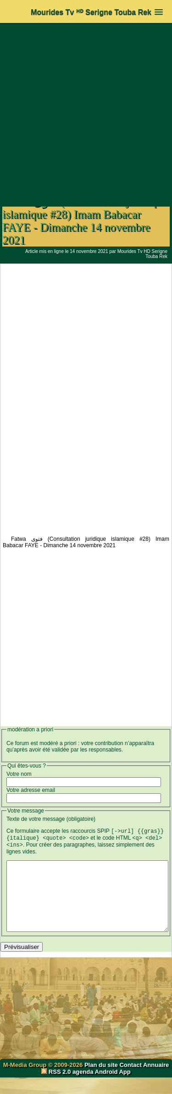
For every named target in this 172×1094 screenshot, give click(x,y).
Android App (113, 1088)
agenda (83, 1088)
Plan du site (102, 1081)
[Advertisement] (86, 110)
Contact (130, 1081)
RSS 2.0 (56, 1088)
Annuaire (156, 1081)
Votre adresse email (30, 790)
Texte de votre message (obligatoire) (50, 819)
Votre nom (19, 774)
